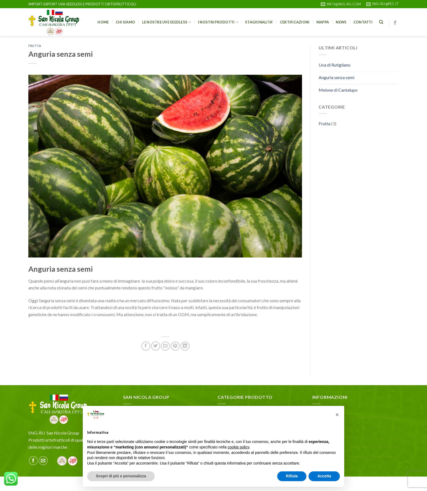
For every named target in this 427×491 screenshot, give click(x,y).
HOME (103, 22)
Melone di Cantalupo (338, 89)
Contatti (363, 22)
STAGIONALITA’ (259, 22)
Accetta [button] (324, 476)
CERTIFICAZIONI (295, 22)
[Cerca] (381, 22)
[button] (337, 414)
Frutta (34, 45)
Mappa (322, 22)
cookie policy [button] (238, 447)
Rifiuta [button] (292, 476)
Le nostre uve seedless (166, 22)
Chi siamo (125, 22)
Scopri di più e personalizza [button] (121, 476)
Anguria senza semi (336, 77)
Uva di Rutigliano (334, 64)
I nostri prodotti (218, 22)
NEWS (341, 22)
